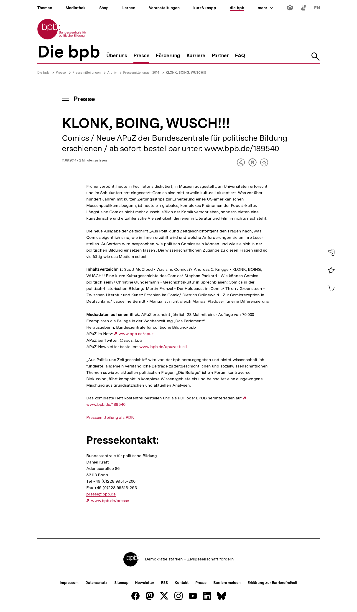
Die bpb (43, 72)
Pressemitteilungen (86, 72)
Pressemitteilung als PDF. (110, 417)
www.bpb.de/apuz (136, 333)
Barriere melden (227, 583)
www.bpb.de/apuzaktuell (163, 346)
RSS (164, 583)
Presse (61, 72)
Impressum (69, 583)
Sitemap (121, 583)
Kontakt (181, 583)
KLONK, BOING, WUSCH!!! (186, 72)
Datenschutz (96, 583)
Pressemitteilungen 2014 (141, 72)
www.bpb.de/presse (110, 500)
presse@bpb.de (101, 494)
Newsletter (144, 583)
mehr (265, 7)
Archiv (112, 72)
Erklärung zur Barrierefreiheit (272, 583)
